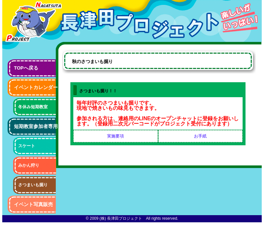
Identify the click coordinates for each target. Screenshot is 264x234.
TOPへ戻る (26, 68)
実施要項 (115, 136)
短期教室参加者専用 (36, 126)
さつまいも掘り (33, 184)
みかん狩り (28, 165)
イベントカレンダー (36, 87)
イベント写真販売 (33, 204)
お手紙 (200, 136)
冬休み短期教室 (33, 106)
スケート (26, 145)
